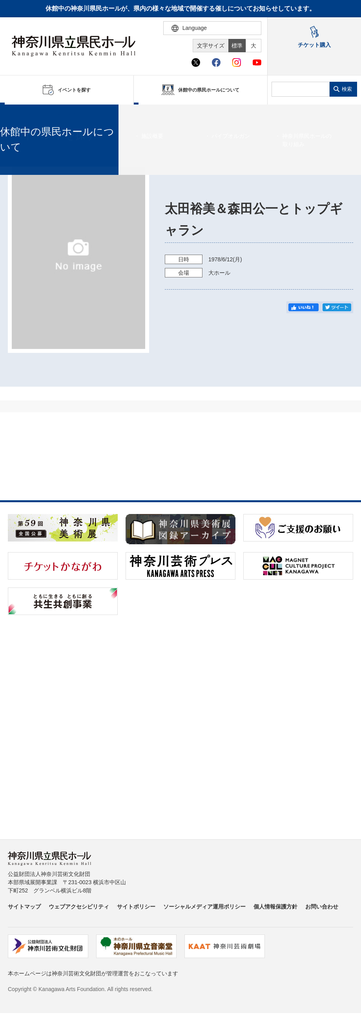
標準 (237, 45)
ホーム (19, 114)
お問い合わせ (321, 906)
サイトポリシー (136, 906)
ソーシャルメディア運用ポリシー (204, 906)
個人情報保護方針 (275, 906)
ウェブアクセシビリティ (79, 906)
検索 (347, 89)
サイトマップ (24, 906)
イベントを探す (49, 114)
